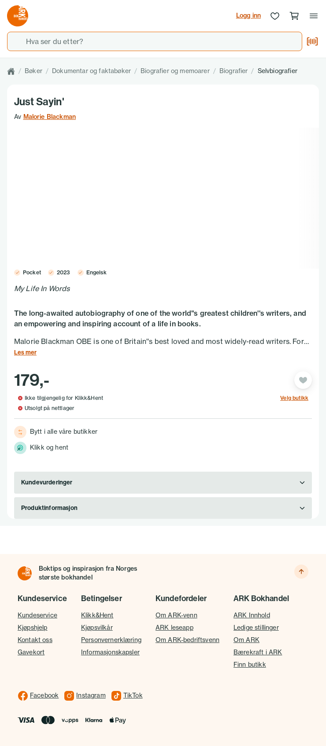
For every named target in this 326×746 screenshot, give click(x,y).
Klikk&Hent (97, 615)
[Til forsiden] (25, 573)
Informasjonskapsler (110, 652)
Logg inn (248, 15)
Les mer (25, 352)
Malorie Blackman (49, 117)
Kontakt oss (35, 640)
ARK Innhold (251, 615)
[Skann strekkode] (312, 41)
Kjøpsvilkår (97, 628)
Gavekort (31, 652)
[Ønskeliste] (275, 16)
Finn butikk (249, 664)
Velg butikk (294, 398)
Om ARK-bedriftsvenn (187, 640)
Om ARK (246, 640)
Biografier (233, 71)
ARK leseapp (174, 628)
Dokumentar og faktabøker (91, 71)
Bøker (33, 71)
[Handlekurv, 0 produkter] (294, 16)
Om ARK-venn (176, 615)
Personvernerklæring (111, 640)
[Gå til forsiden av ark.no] (17, 16)
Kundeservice (37, 615)
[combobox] (154, 41)
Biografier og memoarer (175, 71)
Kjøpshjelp (33, 628)
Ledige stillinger (256, 628)
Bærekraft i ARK (257, 652)
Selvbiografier (277, 71)
